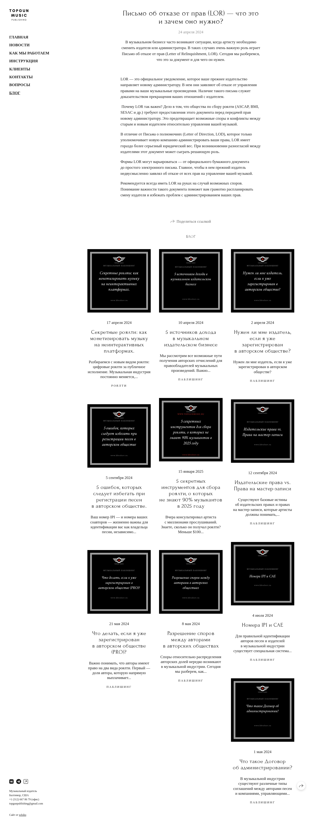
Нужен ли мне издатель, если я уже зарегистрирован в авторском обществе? (262, 341)
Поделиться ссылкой (194, 221)
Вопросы (19, 85)
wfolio (22, 815)
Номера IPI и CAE (262, 625)
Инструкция (23, 61)
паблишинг (190, 379)
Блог (14, 93)
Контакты (21, 77)
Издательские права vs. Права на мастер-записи (263, 485)
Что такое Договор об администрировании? (262, 764)
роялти (119, 385)
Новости (19, 45)
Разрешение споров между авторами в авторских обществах (191, 639)
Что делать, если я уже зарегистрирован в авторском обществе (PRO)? (119, 642)
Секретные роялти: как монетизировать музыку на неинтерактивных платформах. (119, 341)
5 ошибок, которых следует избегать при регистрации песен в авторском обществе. (119, 496)
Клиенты (19, 69)
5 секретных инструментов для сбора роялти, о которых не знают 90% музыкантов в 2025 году (190, 493)
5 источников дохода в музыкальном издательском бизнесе (191, 338)
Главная (18, 37)
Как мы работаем (29, 53)
